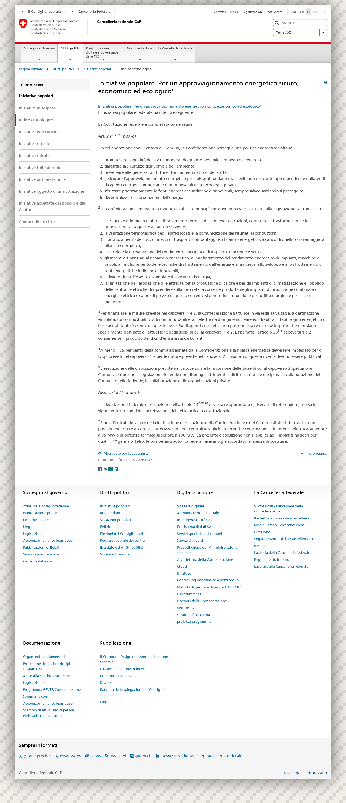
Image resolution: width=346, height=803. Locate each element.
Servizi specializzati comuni (199, 533)
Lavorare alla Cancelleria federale (281, 566)
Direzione (262, 532)
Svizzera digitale (190, 506)
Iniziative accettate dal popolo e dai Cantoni (52, 206)
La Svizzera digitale (179, 755)
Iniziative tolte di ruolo (40, 167)
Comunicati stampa (116, 676)
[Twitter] (105, 469)
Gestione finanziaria (193, 614)
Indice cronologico (36, 119)
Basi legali (262, 546)
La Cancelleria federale (175, 48)
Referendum (110, 513)
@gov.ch (143, 755)
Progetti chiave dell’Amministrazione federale (207, 550)
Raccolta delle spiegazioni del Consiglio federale (132, 692)
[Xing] (111, 469)
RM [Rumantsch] (315, 11)
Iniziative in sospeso (37, 108)
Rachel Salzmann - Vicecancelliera (281, 518)
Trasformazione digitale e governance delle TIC (102, 52)
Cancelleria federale (91, 11)
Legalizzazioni (252, 12)
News (96, 755)
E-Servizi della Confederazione (202, 601)
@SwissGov (70, 755)
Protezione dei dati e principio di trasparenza (49, 666)
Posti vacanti (274, 12)
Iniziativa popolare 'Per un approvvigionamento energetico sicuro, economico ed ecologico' (179, 106)
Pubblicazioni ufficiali (41, 547)
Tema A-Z (300, 32)
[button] (277, 22)
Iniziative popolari (97, 69)
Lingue (28, 526)
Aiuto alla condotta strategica (47, 676)
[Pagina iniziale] (96, 26)
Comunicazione (36, 520)
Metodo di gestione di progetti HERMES (209, 587)
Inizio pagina (316, 453)
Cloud (182, 566)
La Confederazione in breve (122, 669)
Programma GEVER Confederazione (52, 689)
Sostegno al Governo (39, 48)
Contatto (220, 12)
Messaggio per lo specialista (126, 453)
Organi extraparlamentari (44, 656)
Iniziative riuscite (34, 143)
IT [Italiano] (308, 11)
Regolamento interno (271, 559)
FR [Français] (302, 11)
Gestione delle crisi (38, 561)
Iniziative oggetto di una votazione (51, 191)
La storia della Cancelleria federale (282, 552)
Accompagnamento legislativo (48, 540)
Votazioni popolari (115, 520)
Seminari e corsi (36, 696)
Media (234, 12)
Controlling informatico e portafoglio (208, 580)
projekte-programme (194, 621)
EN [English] (323, 11)
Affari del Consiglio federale (46, 506)
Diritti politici (71, 50)
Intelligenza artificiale (195, 520)
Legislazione (33, 533)
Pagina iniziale (31, 69)
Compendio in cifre (37, 221)
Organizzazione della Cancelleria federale (288, 539)
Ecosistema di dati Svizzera (199, 526)
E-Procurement (189, 594)
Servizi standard (190, 540)
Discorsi (106, 682)
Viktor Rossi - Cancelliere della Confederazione (278, 509)
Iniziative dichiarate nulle (42, 179)
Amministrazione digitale (198, 513)
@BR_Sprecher (37, 755)
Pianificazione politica (41, 513)
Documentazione (139, 48)
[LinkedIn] (116, 469)
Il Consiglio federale (41, 11)
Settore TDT (186, 607)
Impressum (317, 772)
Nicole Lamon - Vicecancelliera (279, 525)
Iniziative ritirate (34, 155)
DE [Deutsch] (295, 11)
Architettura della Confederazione (205, 559)
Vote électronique (114, 554)
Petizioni (107, 526)
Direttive (184, 573)
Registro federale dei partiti (122, 540)
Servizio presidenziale (41, 554)
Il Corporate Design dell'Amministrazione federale (134, 659)
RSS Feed (117, 755)
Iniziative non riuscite (39, 131)
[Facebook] (100, 469)
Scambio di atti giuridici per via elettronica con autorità (48, 713)
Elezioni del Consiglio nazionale (126, 533)
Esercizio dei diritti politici (121, 547)
